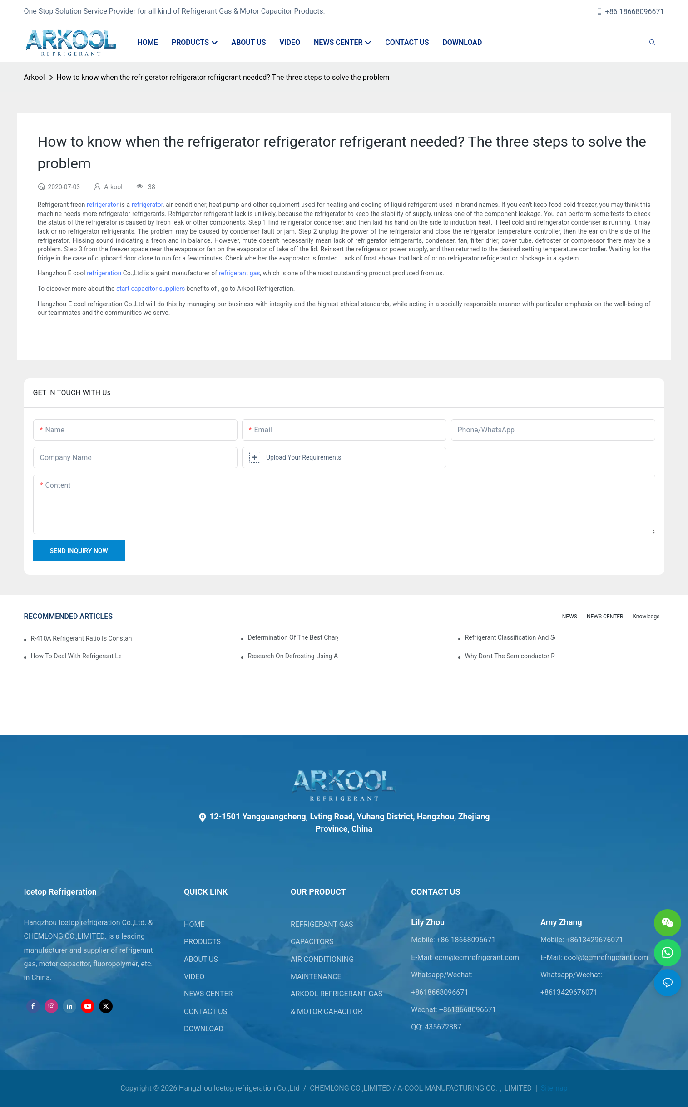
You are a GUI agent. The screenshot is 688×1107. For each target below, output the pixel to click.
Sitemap (553, 1088)
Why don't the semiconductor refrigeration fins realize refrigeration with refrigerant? (510, 656)
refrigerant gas (239, 273)
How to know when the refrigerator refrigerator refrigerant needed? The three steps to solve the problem (223, 77)
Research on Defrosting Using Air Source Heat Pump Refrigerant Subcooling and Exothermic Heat (293, 656)
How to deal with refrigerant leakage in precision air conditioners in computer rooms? (76, 656)
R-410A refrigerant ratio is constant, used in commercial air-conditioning (82, 638)
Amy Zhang (561, 922)
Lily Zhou (428, 922)
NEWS (569, 616)
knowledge (646, 616)
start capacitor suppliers (150, 288)
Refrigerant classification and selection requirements (510, 637)
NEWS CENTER (605, 616)
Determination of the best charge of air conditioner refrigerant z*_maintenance (293, 637)
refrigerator (103, 204)
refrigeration (104, 273)
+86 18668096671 (630, 11)
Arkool (34, 77)
